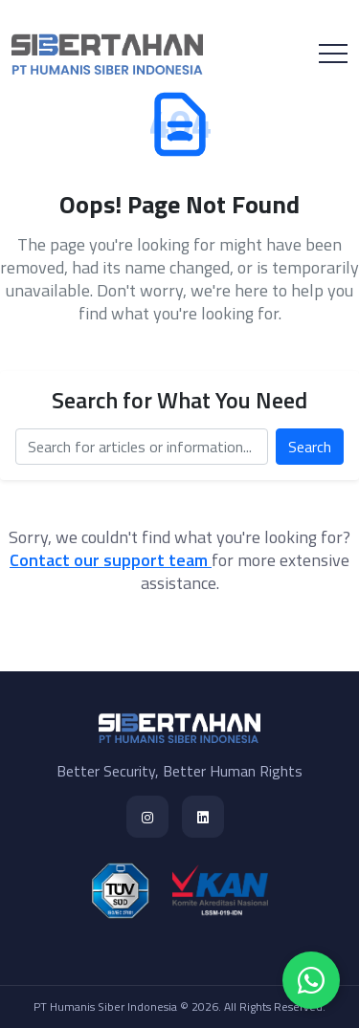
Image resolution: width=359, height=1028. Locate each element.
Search (309, 446)
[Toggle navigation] (333, 53)
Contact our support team (111, 560)
